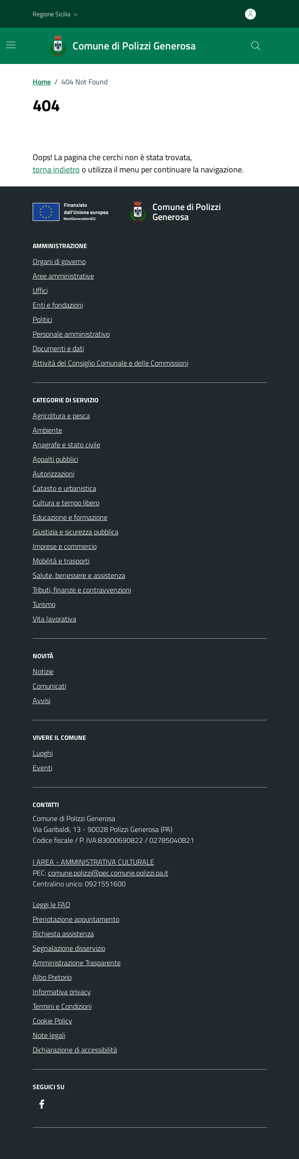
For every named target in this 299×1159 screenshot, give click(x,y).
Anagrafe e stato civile (66, 444)
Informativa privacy (62, 991)
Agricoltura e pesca (61, 415)
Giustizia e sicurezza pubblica (75, 531)
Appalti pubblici (55, 459)
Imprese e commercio (65, 546)
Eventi (42, 767)
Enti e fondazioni (58, 304)
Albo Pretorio (52, 977)
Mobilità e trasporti (61, 560)
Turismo (44, 604)
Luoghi (43, 753)
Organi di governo (59, 261)
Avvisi (41, 700)
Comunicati (49, 685)
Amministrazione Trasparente (77, 962)
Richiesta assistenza (63, 933)
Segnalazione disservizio (69, 948)
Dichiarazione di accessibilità (75, 1049)
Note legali (49, 1035)
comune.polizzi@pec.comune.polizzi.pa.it (108, 872)
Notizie (43, 671)
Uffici (40, 290)
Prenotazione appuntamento (76, 919)
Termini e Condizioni (62, 1006)
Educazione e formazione (70, 517)
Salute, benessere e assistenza (79, 575)
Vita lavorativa (54, 618)
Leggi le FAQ (51, 904)
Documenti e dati (58, 348)
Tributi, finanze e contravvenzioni (82, 589)
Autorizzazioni (53, 473)
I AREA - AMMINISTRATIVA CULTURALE (93, 861)
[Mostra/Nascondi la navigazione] (10, 44)
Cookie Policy (52, 1020)
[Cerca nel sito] (255, 46)
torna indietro (56, 169)
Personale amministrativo (71, 333)
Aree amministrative (63, 275)
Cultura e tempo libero (66, 502)
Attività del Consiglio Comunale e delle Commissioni (110, 362)
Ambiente (47, 430)
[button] (56, 14)
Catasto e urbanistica (64, 488)
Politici (42, 319)
